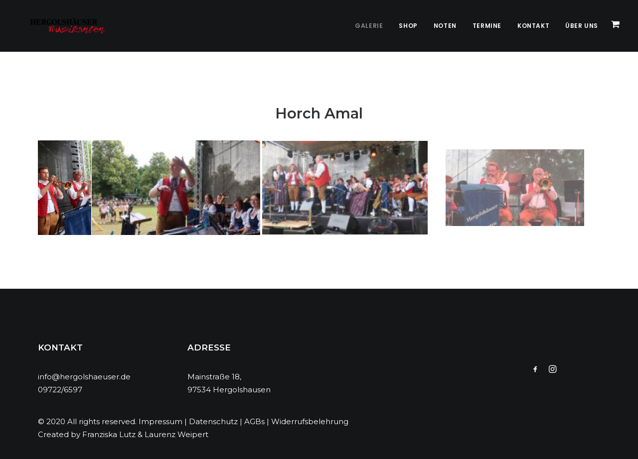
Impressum (160, 421)
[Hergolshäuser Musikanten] (59, 25)
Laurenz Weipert (176, 434)
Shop (408, 25)
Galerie (369, 25)
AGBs (254, 421)
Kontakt (533, 25)
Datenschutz (213, 421)
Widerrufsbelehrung (309, 421)
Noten (445, 25)
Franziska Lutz (109, 434)
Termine (487, 25)
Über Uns (581, 25)
